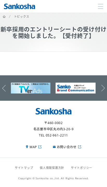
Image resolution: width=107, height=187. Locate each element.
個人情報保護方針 (52, 168)
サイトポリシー (81, 168)
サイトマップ (24, 168)
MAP (33, 147)
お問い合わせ (67, 147)
